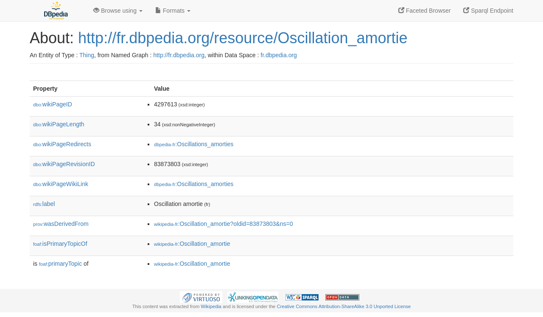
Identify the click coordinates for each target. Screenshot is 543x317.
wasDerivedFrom (61, 223)
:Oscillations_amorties (193, 144)
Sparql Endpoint (488, 10)
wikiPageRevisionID (64, 164)
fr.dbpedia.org (278, 55)
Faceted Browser (424, 10)
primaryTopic (60, 263)
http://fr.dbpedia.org (178, 55)
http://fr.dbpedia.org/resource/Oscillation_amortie (242, 38)
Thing (86, 55)
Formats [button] (172, 10)
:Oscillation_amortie (192, 243)
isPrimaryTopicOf (60, 243)
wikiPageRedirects (62, 144)
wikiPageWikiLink (60, 184)
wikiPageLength (58, 124)
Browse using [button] (118, 10)
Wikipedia (211, 306)
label (44, 203)
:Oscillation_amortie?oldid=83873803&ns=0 (223, 223)
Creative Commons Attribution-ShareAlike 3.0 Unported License (344, 306)
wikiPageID (52, 104)
